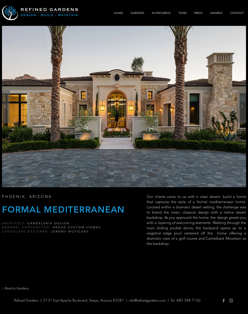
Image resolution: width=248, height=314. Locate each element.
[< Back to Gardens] (15, 288)
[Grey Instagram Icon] (231, 300)
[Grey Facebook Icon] (223, 300)
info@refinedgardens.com (147, 300)
